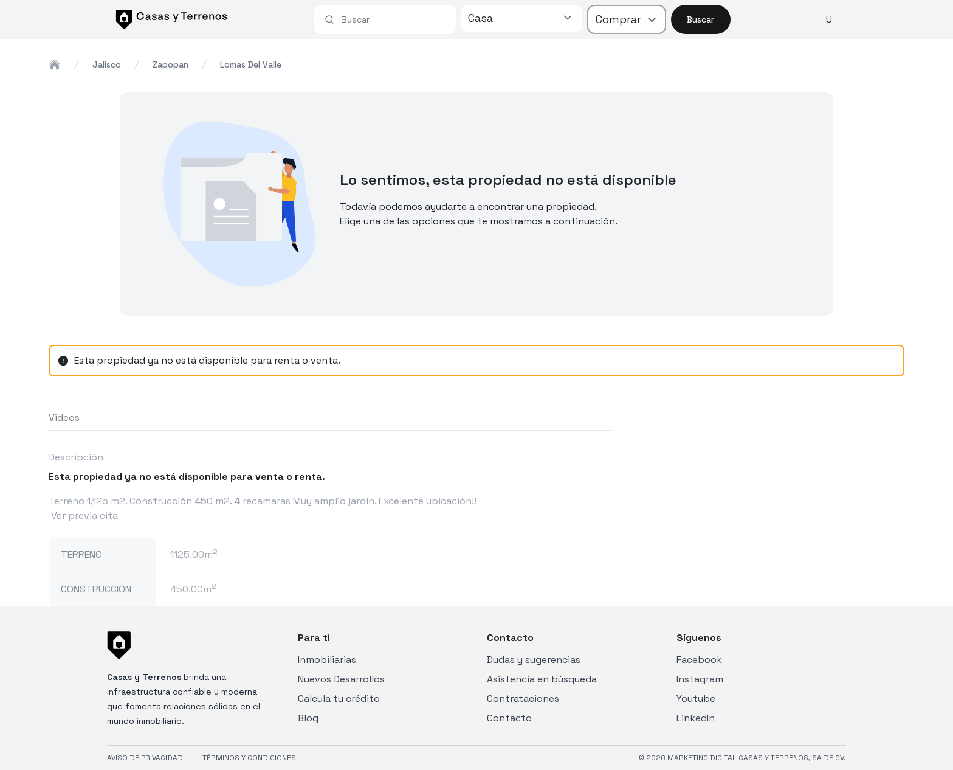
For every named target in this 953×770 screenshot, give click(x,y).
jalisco (106, 64)
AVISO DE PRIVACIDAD (145, 758)
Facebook (699, 659)
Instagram (699, 679)
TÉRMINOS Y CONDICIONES (249, 758)
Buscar (700, 19)
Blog (308, 718)
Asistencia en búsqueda (542, 679)
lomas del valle (250, 64)
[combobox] (393, 19)
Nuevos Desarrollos (341, 679)
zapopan (170, 64)
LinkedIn (695, 718)
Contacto (509, 718)
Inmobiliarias (327, 659)
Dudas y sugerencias (533, 659)
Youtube (695, 698)
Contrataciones (523, 698)
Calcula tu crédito (339, 698)
